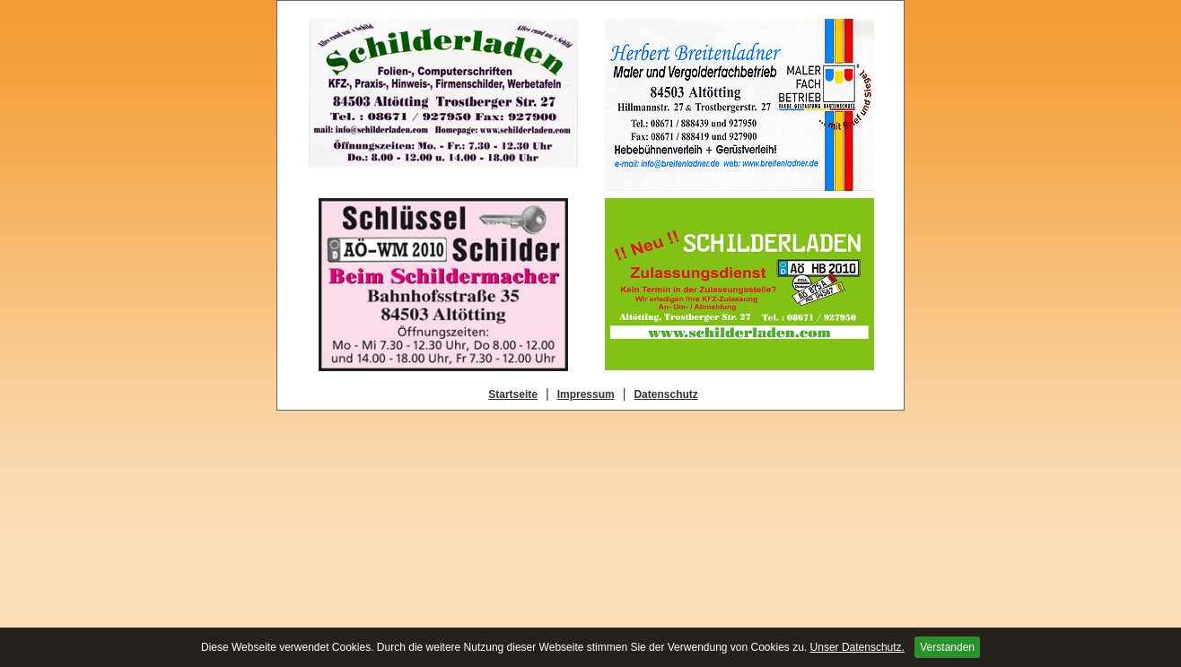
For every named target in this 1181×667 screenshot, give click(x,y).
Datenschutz (665, 394)
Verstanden (947, 647)
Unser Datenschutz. (857, 647)
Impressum (586, 394)
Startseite (513, 394)
